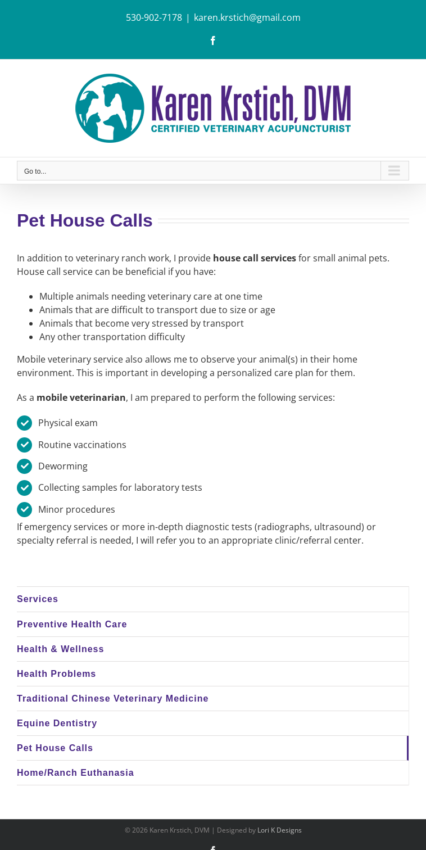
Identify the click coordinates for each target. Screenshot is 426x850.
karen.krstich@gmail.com (247, 17)
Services (37, 599)
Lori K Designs (279, 830)
